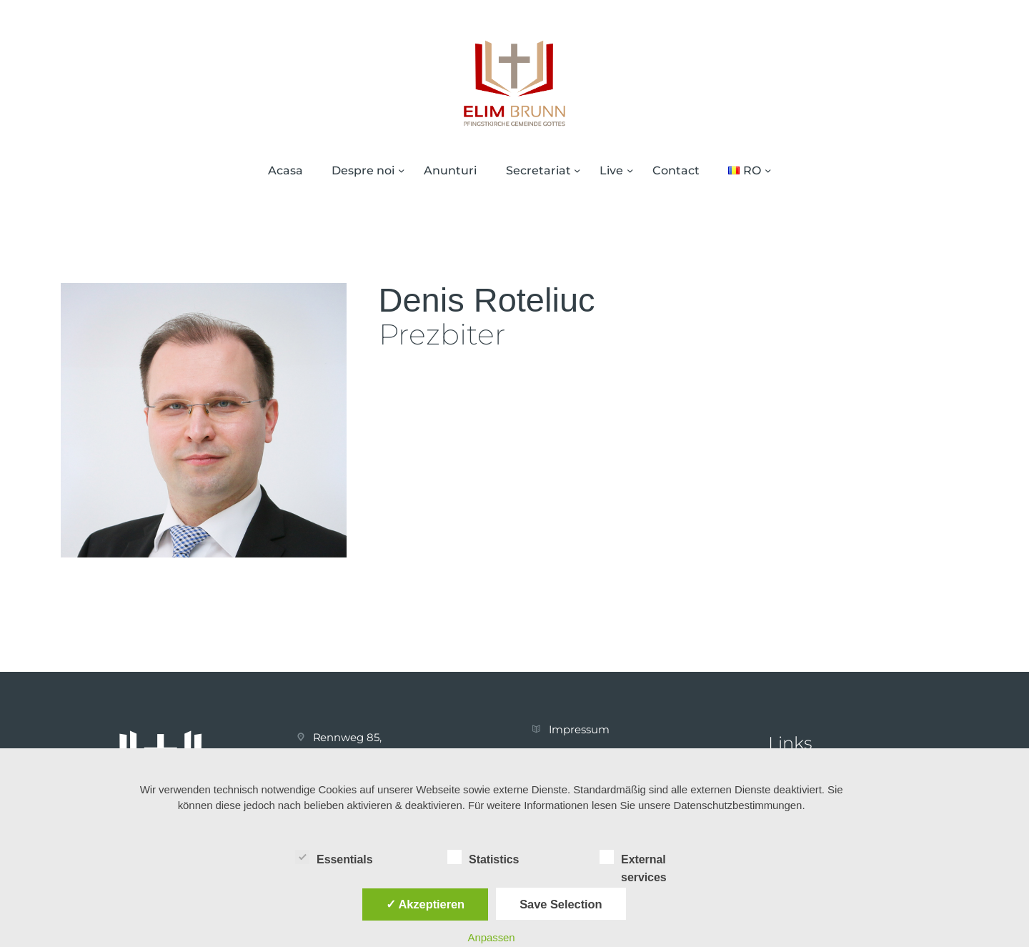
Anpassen (491, 937)
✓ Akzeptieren (425, 904)
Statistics (483, 857)
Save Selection (561, 904)
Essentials (333, 857)
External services (633, 858)
